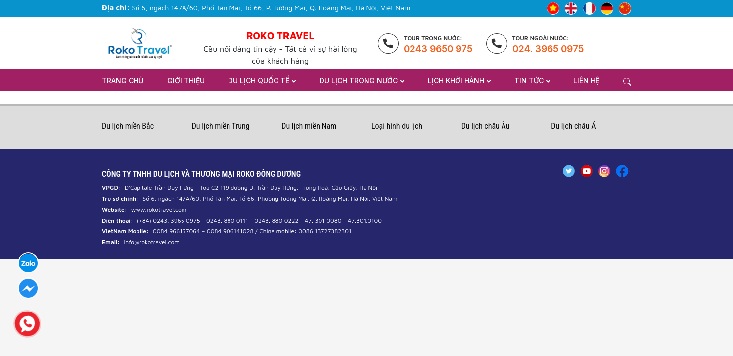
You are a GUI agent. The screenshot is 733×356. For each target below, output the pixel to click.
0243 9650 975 (438, 49)
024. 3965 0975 (548, 49)
